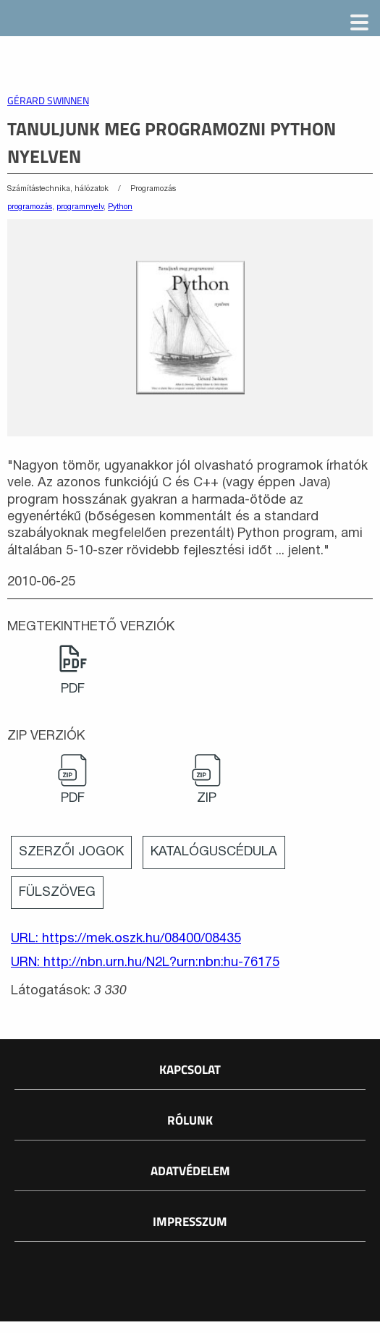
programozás (29, 207)
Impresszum (190, 1221)
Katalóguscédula (214, 852)
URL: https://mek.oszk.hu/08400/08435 (126, 939)
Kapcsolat (190, 1069)
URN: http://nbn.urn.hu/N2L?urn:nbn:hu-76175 (145, 963)
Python (120, 207)
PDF (73, 689)
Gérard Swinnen (48, 101)
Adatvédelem (190, 1170)
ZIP (206, 798)
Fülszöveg (57, 892)
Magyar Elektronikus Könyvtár (113, 21)
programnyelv (80, 207)
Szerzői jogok (71, 852)
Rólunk (190, 1120)
